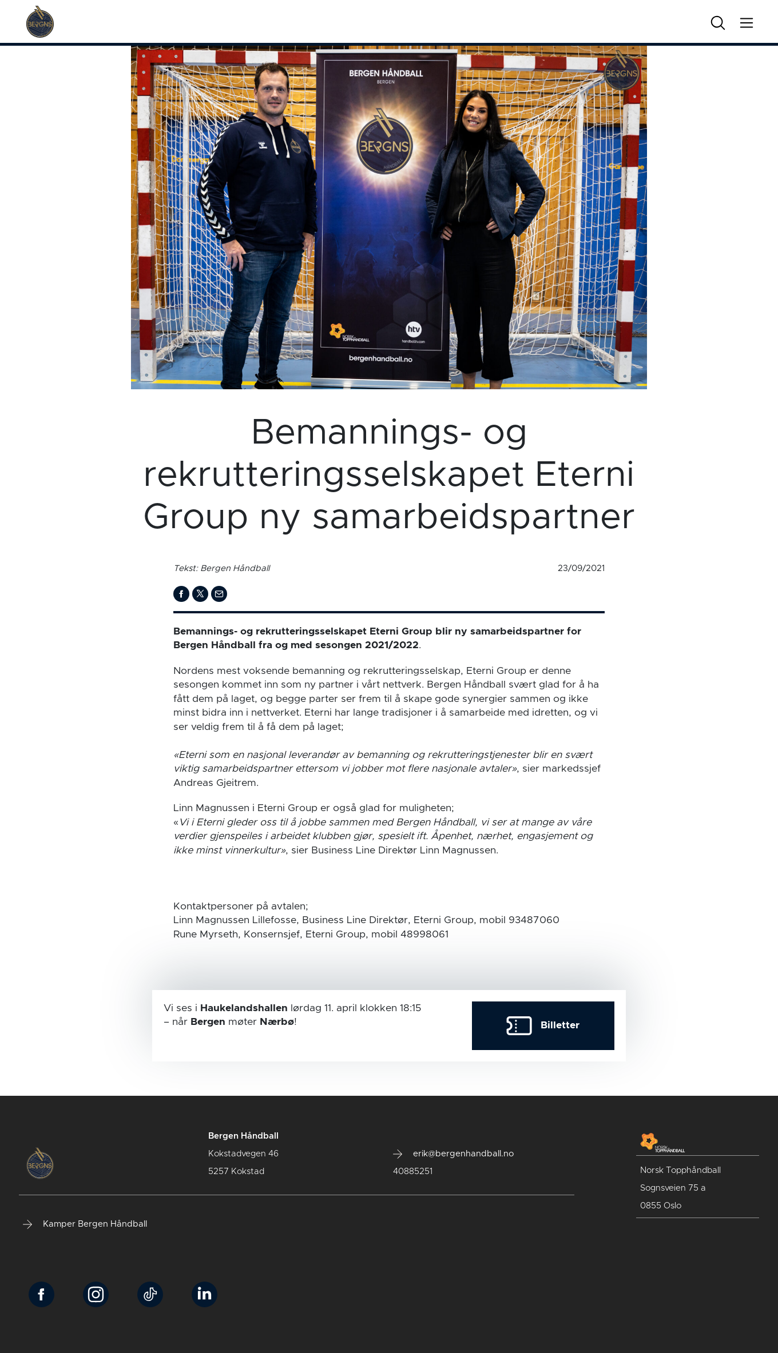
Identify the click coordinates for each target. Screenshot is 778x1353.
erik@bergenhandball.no (453, 1154)
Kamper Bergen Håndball (85, 1224)
